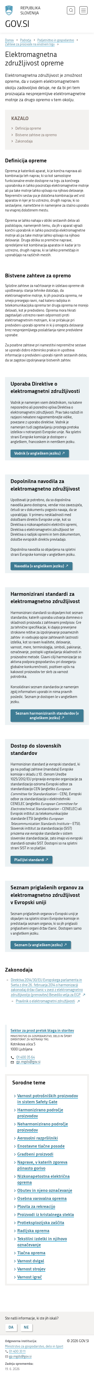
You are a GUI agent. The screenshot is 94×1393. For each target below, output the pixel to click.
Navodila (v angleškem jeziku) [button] (41, 566)
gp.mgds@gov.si (28, 1062)
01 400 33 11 (17, 1351)
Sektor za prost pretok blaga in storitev (42, 1030)
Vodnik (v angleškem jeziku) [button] (39, 453)
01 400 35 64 (25, 1057)
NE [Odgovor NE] (26, 1327)
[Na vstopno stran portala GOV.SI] (25, 17)
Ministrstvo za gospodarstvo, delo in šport (34, 1346)
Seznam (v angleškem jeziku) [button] (40, 944)
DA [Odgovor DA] (11, 1327)
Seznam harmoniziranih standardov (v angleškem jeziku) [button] (47, 715)
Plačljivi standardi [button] (31, 859)
